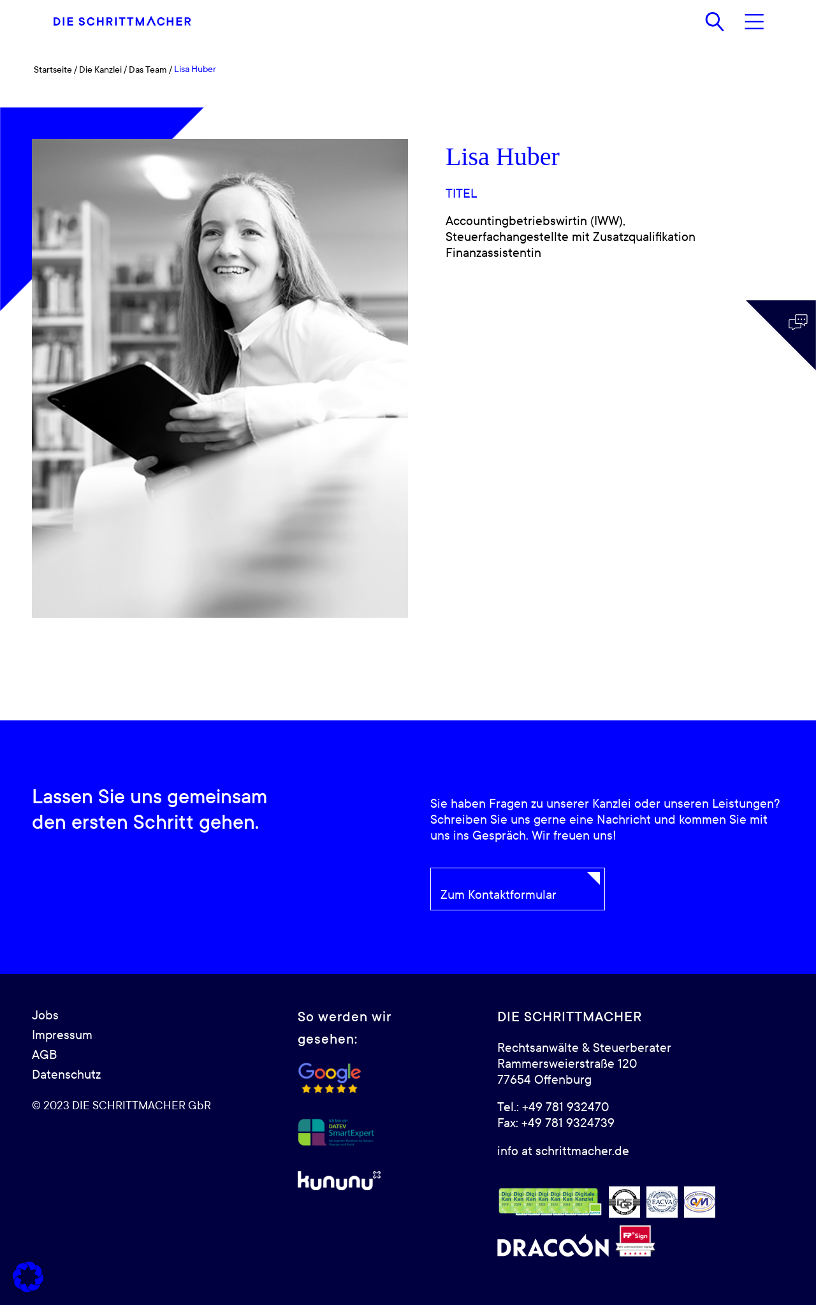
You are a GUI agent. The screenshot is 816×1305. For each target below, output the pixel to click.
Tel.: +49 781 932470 (553, 1107)
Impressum (62, 1035)
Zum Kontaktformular (499, 895)
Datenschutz (66, 1075)
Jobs (45, 1015)
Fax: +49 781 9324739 (556, 1123)
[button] (28, 1277)
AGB (44, 1055)
